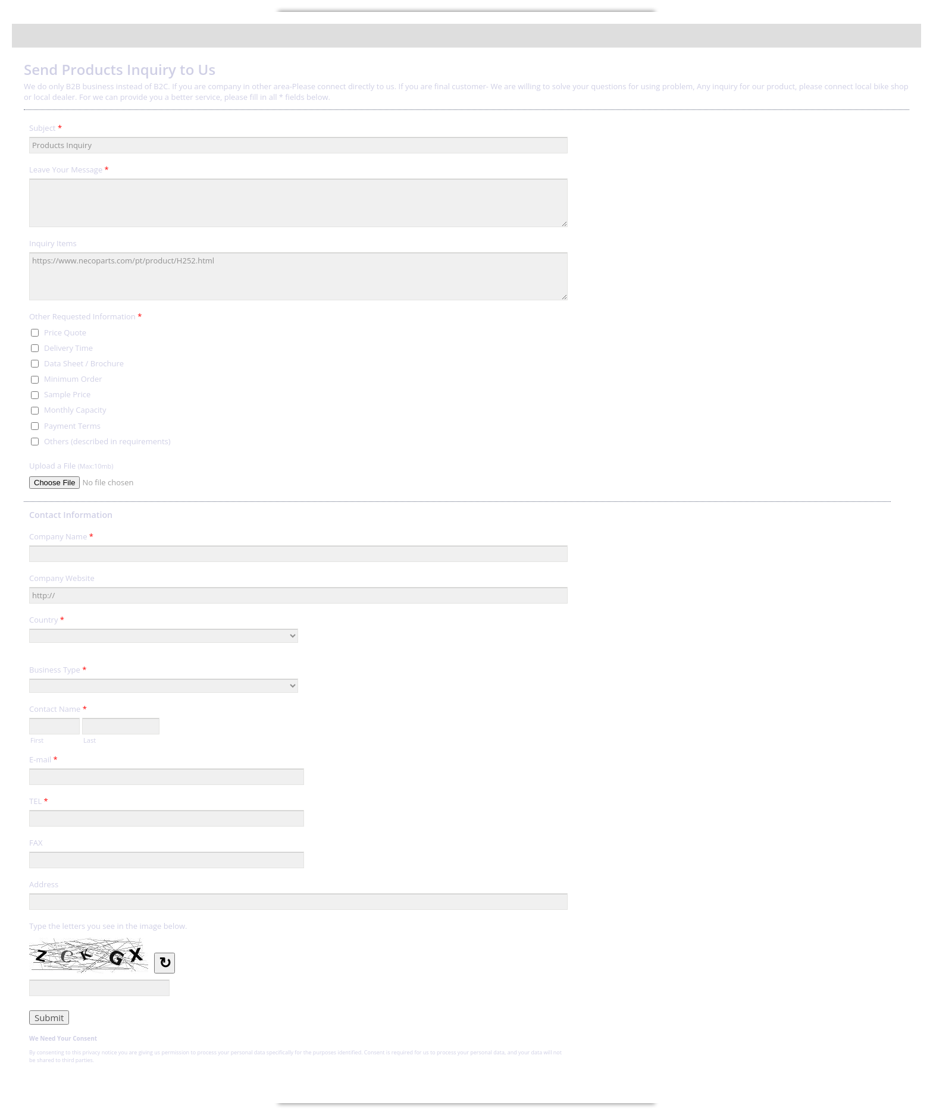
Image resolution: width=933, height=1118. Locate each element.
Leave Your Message (69, 171)
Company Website (62, 578)
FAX (35, 842)
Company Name (61, 538)
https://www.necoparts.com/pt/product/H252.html (298, 276)
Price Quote (65, 332)
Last (89, 739)
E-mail (43, 761)
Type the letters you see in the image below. (108, 926)
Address (43, 884)
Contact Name (58, 711)
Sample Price (67, 394)
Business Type (57, 671)
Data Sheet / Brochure (84, 363)
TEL (38, 803)
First (36, 739)
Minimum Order (73, 378)
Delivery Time (68, 348)
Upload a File (71, 465)
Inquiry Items (53, 243)
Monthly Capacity (75, 409)
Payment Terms (72, 425)
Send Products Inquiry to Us (466, 36)
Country (46, 621)
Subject (45, 130)
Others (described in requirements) (107, 441)
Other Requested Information (85, 318)
